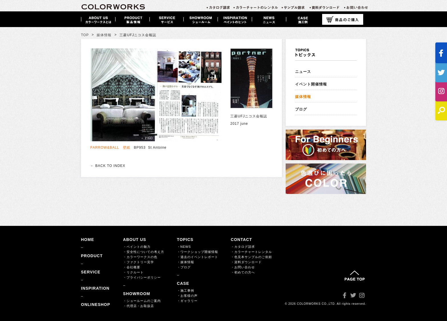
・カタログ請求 (243, 246)
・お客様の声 (187, 295)
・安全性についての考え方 (143, 251)
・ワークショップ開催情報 (197, 251)
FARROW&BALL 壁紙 (110, 148)
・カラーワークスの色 (140, 257)
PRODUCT (92, 255)
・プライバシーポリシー (142, 277)
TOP (85, 35)
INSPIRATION (95, 288)
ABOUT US (134, 239)
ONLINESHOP (95, 304)
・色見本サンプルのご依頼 (251, 257)
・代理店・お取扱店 (138, 306)
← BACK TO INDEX (107, 166)
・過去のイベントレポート (197, 257)
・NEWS (184, 246)
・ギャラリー (187, 300)
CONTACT (241, 239)
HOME (87, 239)
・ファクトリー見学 (138, 262)
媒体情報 (104, 35)
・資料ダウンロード (246, 262)
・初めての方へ (243, 272)
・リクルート (133, 272)
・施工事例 (185, 290)
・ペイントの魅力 (137, 246)
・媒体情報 (185, 262)
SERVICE (90, 272)
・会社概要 (131, 267)
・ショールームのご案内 (142, 300)
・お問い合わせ (243, 267)
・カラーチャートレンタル (251, 251)
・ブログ (184, 267)
